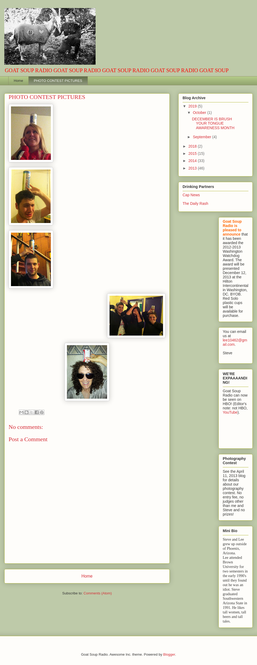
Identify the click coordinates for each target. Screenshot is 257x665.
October (200, 112)
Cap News (191, 195)
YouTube (230, 412)
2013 (193, 168)
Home (18, 81)
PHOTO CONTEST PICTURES (58, 81)
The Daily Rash (195, 203)
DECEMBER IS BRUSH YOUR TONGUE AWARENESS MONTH (213, 123)
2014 (193, 161)
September (202, 137)
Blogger (169, 654)
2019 (193, 106)
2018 (193, 146)
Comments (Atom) (98, 593)
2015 (193, 153)
